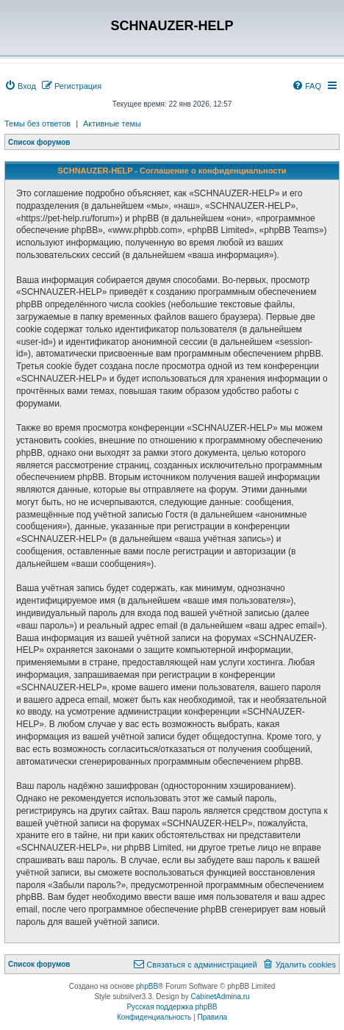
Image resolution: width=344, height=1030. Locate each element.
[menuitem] (20, 86)
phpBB (147, 986)
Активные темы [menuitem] (112, 123)
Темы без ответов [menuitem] (37, 123)
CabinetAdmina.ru (220, 997)
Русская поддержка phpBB (171, 1007)
